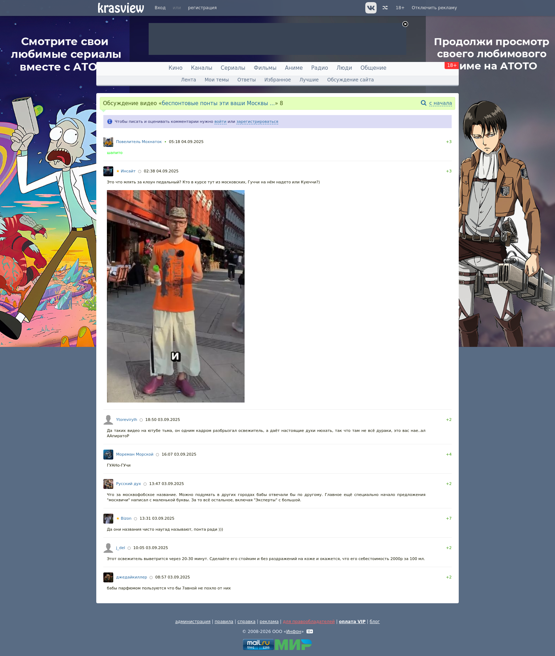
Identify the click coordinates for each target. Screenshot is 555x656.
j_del (120, 548)
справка (247, 621)
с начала (440, 103)
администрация (193, 621)
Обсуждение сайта (350, 79)
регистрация (202, 7)
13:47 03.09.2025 (166, 483)
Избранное (277, 79)
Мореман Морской (134, 454)
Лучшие (309, 79)
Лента (188, 79)
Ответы (247, 79)
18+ (400, 7)
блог (375, 621)
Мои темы (217, 79)
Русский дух (128, 483)
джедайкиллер (131, 577)
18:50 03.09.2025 (162, 419)
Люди (344, 68)
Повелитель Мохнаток (139, 141)
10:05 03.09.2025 (150, 548)
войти (220, 121)
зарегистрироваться (257, 121)
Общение (374, 68)
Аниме (294, 68)
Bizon (123, 518)
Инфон (293, 631)
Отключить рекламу (434, 7)
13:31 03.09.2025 (157, 518)
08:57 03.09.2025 (172, 577)
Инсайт (126, 171)
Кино (175, 68)
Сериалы (233, 68)
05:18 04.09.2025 (186, 141)
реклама (269, 621)
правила (223, 621)
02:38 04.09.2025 (161, 171)
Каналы (201, 68)
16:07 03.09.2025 (179, 454)
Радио (319, 68)
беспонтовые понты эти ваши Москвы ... (218, 103)
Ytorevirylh (126, 419)
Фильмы (265, 68)
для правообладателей (309, 621)
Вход (160, 7)
